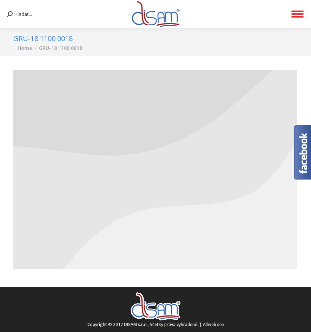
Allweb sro (213, 324)
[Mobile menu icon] (297, 14)
